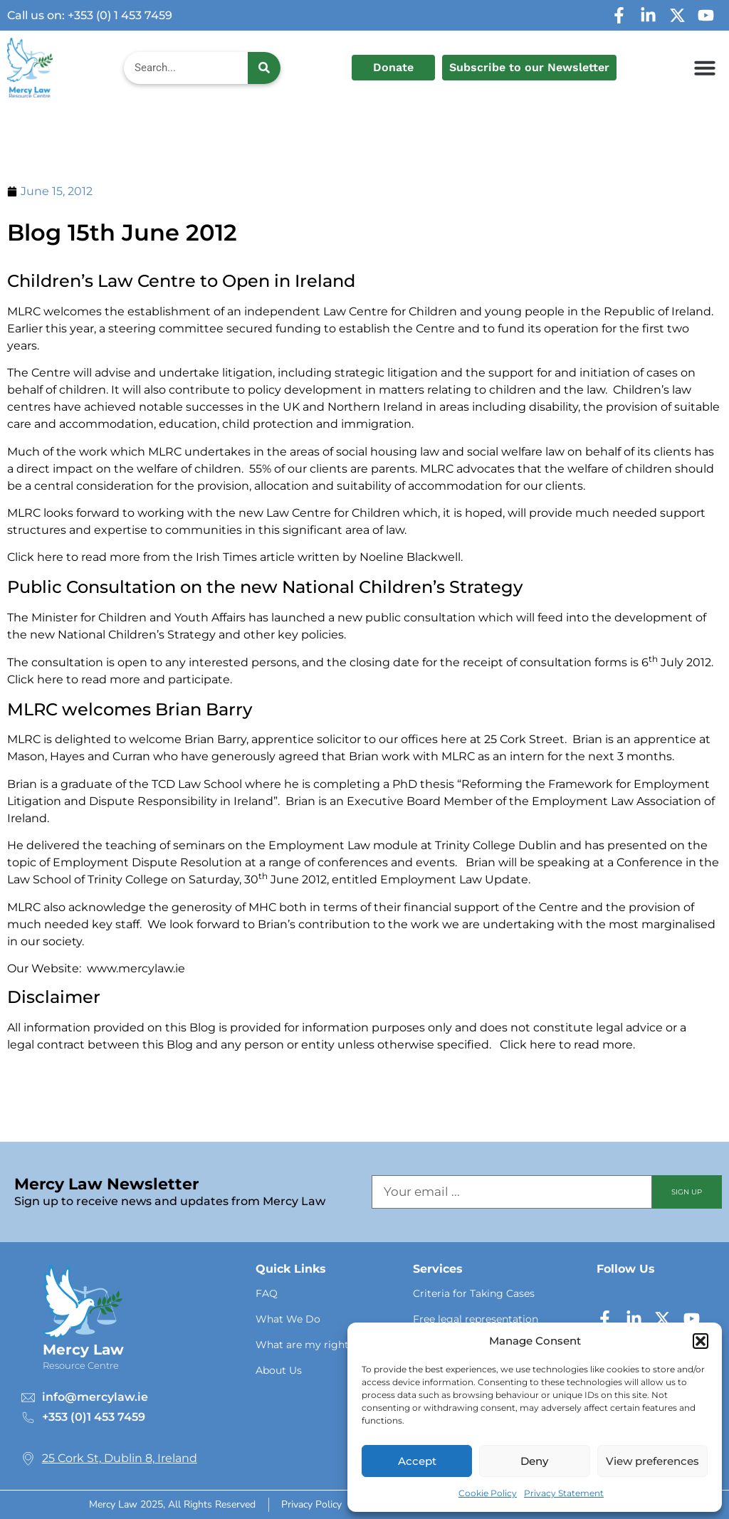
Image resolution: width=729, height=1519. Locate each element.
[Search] (264, 68)
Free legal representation (475, 1319)
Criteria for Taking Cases (474, 1293)
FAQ (267, 1293)
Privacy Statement (564, 1493)
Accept (417, 1461)
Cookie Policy (487, 1493)
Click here (35, 557)
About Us (279, 1370)
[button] (700, 1341)
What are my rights (305, 1344)
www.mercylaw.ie (136, 968)
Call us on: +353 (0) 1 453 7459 (89, 15)
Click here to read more (566, 1044)
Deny (534, 1461)
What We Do (288, 1319)
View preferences (652, 1461)
